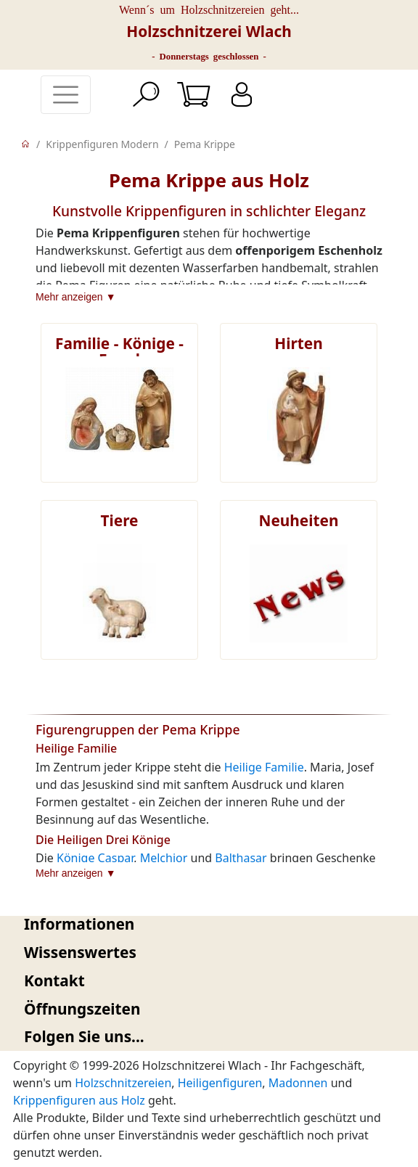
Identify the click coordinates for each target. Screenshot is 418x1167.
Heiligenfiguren (220, 1083)
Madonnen (298, 1083)
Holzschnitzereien (123, 1083)
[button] (209, 924)
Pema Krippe (204, 144)
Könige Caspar (95, 858)
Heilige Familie (264, 767)
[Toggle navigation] (66, 94)
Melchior (164, 858)
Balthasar (240, 858)
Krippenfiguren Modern (102, 144)
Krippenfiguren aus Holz (79, 1100)
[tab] (209, 924)
